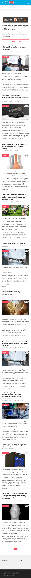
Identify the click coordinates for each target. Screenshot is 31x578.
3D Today (4, 14)
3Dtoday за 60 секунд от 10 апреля (13, 244)
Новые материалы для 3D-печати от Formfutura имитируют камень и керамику (14, 146)
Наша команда (6, 563)
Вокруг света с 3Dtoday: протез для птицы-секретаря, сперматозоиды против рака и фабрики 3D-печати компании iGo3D (14, 196)
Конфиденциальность (9, 575)
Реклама (6, 20)
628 (19, 549)
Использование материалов (11, 573)
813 (25, 549)
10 (22, 101)
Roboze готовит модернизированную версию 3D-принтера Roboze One (14, 445)
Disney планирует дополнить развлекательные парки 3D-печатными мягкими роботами (15, 293)
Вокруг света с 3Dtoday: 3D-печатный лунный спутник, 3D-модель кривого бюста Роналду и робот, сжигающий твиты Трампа (14, 496)
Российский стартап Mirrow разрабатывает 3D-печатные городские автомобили (15, 97)
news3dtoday (5, 52)
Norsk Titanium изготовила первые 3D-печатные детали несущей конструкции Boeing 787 (15, 343)
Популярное (14, 7)
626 (12, 549)
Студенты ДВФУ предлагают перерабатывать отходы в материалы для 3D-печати (14, 47)
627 (15, 549)
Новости (5, 7)
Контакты (4, 560)
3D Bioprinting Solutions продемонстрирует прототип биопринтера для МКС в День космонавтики (11, 395)
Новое (23, 7)
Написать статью (15, 41)
